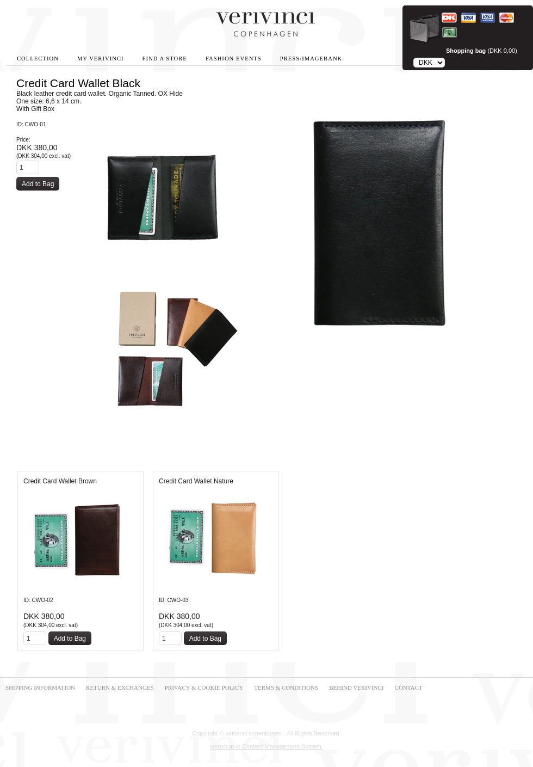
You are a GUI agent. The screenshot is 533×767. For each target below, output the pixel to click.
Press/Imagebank (311, 59)
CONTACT (409, 687)
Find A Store (164, 59)
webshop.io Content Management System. (266, 746)
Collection (38, 59)
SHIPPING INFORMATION (40, 687)
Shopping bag (466, 50)
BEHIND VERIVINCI (356, 687)
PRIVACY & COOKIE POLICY (204, 687)
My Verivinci (100, 59)
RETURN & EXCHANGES (120, 687)
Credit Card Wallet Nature (196, 481)
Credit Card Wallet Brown (60, 481)
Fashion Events (234, 59)
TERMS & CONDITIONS (286, 687)
